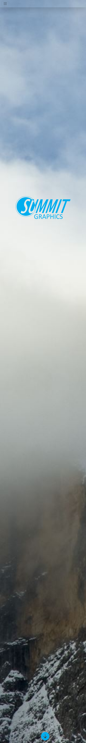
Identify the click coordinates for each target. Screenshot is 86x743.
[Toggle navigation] (5, 3)
